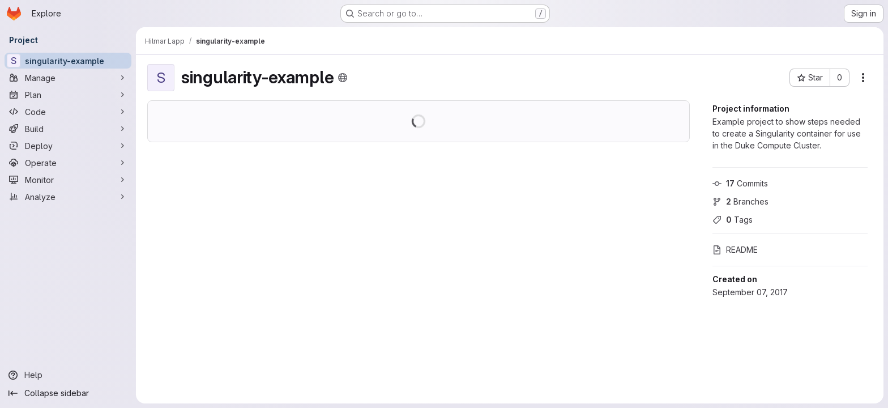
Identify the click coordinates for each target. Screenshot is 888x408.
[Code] (68, 112)
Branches (740, 201)
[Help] (68, 375)
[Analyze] (68, 197)
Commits (740, 183)
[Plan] (68, 95)
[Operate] (68, 163)
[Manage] (68, 78)
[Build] (68, 129)
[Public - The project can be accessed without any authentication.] (342, 77)
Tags (732, 219)
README (735, 249)
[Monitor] (68, 180)
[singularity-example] (68, 61)
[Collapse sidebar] (68, 393)
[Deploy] (68, 146)
